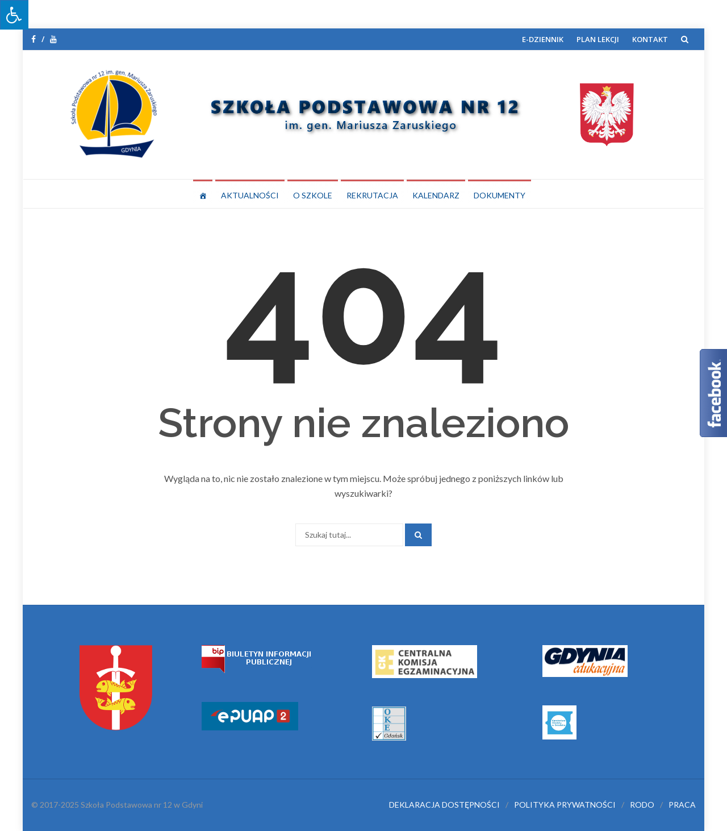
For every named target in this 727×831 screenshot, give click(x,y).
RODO (642, 804)
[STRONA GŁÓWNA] (202, 194)
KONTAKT (650, 39)
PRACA (682, 804)
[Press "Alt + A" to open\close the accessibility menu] (14, 15)
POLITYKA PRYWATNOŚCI (565, 804)
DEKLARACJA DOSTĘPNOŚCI (444, 804)
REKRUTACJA (372, 195)
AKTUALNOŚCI (250, 195)
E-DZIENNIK (542, 39)
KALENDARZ (435, 195)
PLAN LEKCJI (597, 39)
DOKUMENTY (499, 195)
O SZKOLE (312, 195)
